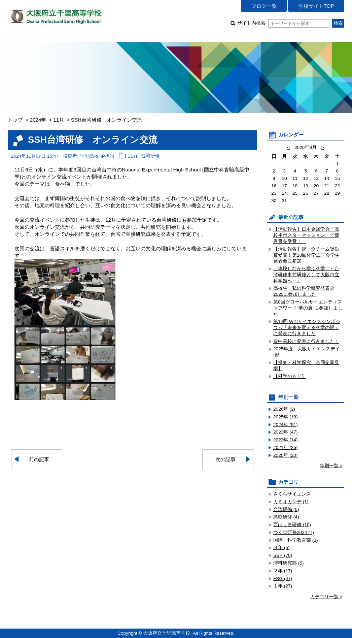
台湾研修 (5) (286, 509)
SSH (132, 156)
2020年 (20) (285, 455)
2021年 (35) (285, 447)
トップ (15, 120)
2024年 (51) (285, 424)
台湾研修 (150, 156)
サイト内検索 (283, 23)
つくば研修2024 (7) (293, 532)
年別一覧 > (331, 465)
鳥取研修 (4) (286, 516)
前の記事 (39, 459)
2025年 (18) (285, 416)
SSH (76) (282, 555)
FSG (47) (282, 578)
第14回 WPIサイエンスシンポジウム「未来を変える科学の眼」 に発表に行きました (306, 327)
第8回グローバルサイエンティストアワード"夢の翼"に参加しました (308, 308)
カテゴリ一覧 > (326, 596)
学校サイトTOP (316, 6)
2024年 (38, 120)
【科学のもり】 (289, 376)
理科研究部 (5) (288, 563)
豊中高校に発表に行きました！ (306, 341)
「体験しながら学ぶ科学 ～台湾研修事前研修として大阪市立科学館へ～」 (306, 274)
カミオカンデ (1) (291, 501)
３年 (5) (281, 547)
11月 (58, 120)
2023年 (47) (285, 432)
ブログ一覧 (264, 6)
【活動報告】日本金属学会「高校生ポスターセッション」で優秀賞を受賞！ (306, 235)
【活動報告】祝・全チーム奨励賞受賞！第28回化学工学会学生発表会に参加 (306, 255)
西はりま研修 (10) (292, 524)
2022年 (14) (285, 439)
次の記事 (225, 459)
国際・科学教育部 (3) (295, 540)
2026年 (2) (284, 409)
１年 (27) (282, 585)
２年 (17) (282, 570)
